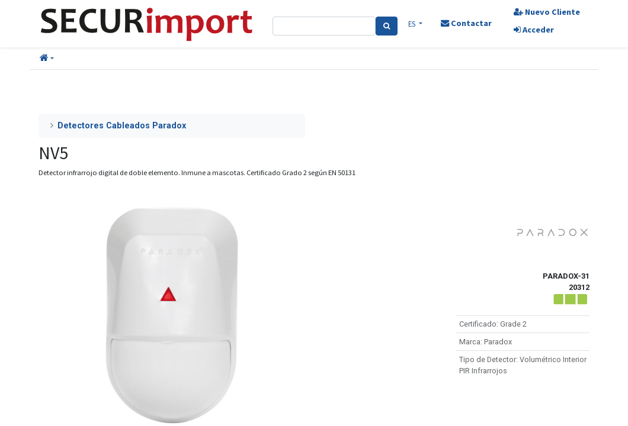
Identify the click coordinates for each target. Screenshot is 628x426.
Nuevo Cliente (547, 12)
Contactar (466, 23)
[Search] (387, 26)
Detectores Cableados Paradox (121, 126)
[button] (47, 58)
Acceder (534, 29)
